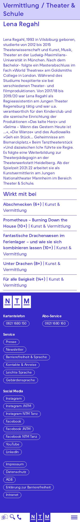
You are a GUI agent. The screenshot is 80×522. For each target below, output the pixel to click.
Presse (11, 342)
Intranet (12, 495)
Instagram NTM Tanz (22, 414)
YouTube (12, 444)
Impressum (15, 464)
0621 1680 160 (55, 324)
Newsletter (14, 350)
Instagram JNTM (18, 406)
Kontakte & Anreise (21, 365)
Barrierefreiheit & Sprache (26, 357)
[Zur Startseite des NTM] (40, 517)
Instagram (14, 399)
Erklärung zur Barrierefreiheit (28, 487)
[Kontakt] (19, 517)
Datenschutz (16, 472)
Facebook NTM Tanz (21, 437)
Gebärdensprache (20, 380)
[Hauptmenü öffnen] (74, 517)
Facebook (13, 422)
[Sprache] (4, 517)
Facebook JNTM (18, 429)
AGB (9, 480)
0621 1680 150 (16, 324)
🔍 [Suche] (12, 518)
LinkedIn (12, 452)
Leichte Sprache (19, 373)
